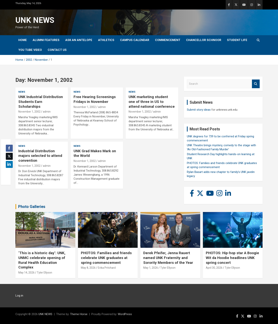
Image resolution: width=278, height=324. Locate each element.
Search (256, 84)
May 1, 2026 (150, 267)
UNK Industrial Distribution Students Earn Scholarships (40, 102)
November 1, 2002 (29, 111)
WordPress (125, 314)
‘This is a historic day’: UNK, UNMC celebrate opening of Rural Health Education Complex (41, 260)
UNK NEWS (34, 20)
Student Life (237, 40)
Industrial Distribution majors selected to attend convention (40, 156)
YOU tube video (30, 50)
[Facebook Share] (9, 148)
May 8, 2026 (88, 267)
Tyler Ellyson (44, 272)
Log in (19, 295)
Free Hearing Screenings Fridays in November (95, 99)
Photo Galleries (31, 206)
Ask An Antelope (78, 40)
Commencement (167, 40)
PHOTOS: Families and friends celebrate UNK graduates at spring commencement (106, 258)
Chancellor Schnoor (203, 40)
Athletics (106, 40)
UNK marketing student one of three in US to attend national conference (152, 102)
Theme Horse (78, 314)
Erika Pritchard (107, 267)
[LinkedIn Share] (9, 164)
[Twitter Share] (9, 156)
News (21, 92)
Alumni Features (46, 40)
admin (47, 111)
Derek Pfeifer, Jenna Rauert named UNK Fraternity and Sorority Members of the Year (168, 258)
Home (22, 40)
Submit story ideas (199, 109)
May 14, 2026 (26, 272)
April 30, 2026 (214, 267)
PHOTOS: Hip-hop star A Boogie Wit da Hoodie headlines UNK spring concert (232, 258)
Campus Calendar (134, 40)
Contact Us (57, 50)
